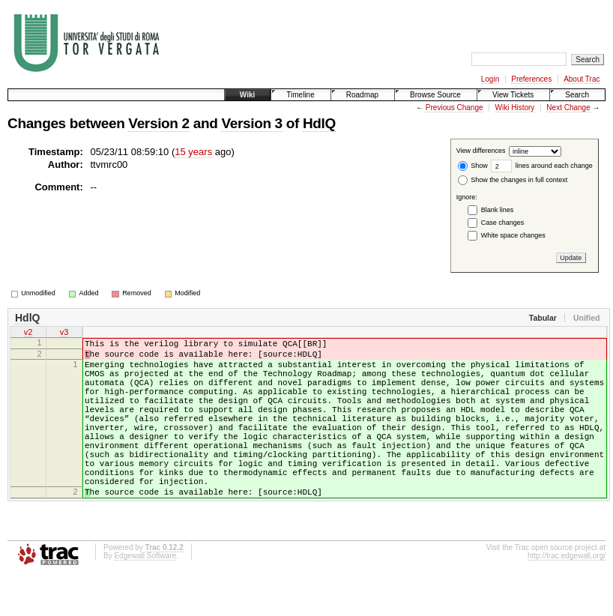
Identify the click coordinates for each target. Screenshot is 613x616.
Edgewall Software (145, 596)
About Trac (582, 79)
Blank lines (497, 210)
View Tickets (513, 95)
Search (577, 95)
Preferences (531, 79)
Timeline (300, 95)
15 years (193, 151)
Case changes (503, 222)
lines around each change (542, 165)
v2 (28, 333)
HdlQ (319, 123)
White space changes (513, 235)
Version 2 (158, 123)
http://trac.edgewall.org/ (567, 596)
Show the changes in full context (513, 180)
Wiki (247, 95)
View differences (481, 151)
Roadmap (362, 95)
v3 (64, 333)
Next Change (568, 107)
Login (490, 79)
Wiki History (515, 107)
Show (473, 165)
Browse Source (435, 95)
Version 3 (251, 123)
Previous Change (454, 107)
